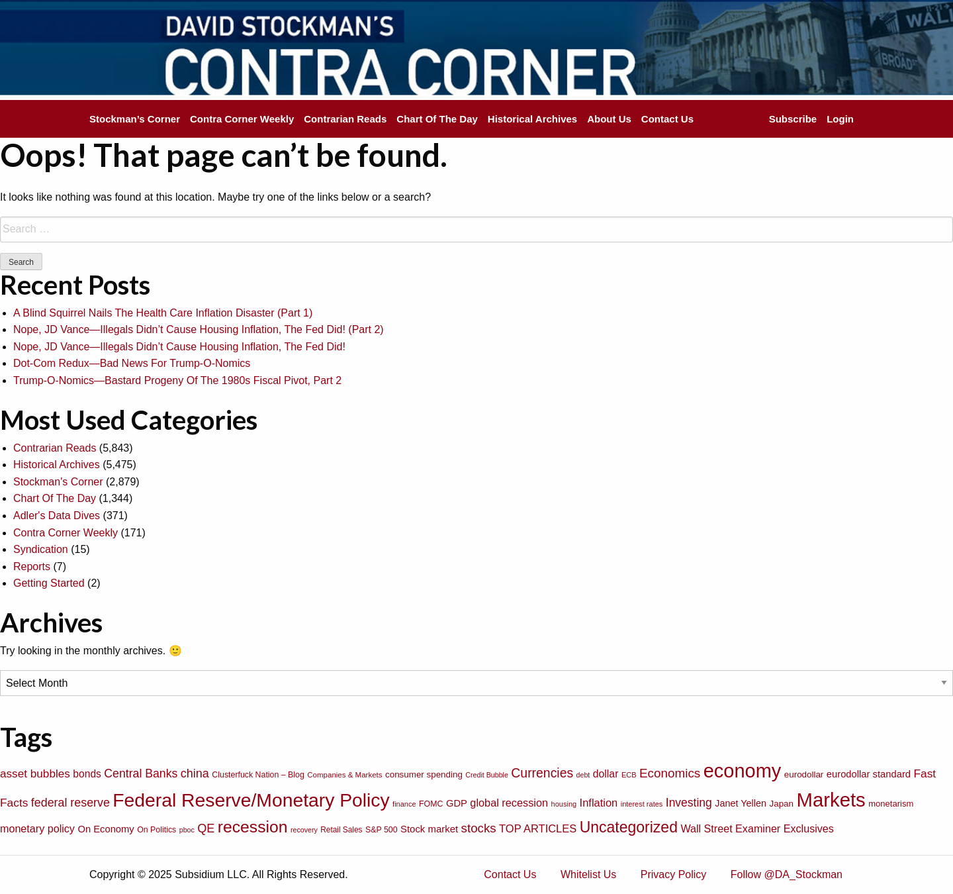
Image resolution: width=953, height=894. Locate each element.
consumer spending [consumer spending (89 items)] (424, 774)
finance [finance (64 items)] (404, 804)
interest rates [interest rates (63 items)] (642, 804)
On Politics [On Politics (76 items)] (156, 829)
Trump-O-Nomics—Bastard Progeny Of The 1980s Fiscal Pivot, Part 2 (177, 380)
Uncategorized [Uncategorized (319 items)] (629, 827)
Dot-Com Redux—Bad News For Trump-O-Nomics (131, 363)
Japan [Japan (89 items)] (782, 804)
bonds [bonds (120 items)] (87, 773)
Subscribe (793, 118)
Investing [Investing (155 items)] (689, 802)
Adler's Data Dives (56, 515)
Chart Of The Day (437, 118)
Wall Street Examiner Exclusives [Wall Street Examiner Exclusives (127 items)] (757, 828)
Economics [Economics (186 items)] (669, 773)
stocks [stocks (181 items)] (478, 828)
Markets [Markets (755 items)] (830, 800)
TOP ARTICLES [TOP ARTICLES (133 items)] (537, 828)
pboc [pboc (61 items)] (187, 830)
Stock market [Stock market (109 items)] (429, 828)
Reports (31, 566)
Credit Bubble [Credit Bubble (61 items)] (486, 775)
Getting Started (49, 583)
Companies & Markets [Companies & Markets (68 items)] (344, 775)
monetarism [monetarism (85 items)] (890, 804)
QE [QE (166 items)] (205, 828)
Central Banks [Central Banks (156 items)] (140, 773)
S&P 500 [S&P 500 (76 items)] (381, 829)
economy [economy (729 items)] (742, 770)
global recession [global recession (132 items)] (509, 803)
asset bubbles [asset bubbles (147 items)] (35, 773)
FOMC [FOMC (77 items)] (431, 804)
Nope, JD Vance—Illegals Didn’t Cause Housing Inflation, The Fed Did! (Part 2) (198, 329)
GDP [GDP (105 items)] (456, 803)
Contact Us (667, 118)
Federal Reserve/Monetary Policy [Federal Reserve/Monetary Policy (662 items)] (251, 800)
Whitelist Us (588, 874)
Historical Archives (532, 118)
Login (840, 118)
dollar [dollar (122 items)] (606, 773)
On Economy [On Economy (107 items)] (105, 829)
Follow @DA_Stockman (786, 874)
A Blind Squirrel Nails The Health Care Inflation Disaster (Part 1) (162, 313)
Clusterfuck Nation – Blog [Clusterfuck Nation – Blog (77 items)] (258, 774)
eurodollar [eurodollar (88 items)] (804, 774)
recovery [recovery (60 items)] (304, 830)
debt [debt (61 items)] (583, 775)
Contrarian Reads (345, 118)
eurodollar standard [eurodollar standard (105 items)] (869, 774)
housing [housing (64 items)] (564, 804)
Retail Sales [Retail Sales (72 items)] (341, 829)
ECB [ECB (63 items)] (629, 775)
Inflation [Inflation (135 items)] (599, 803)
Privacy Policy (674, 874)
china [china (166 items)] (195, 773)
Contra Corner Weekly (242, 118)
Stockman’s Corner (134, 118)
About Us (609, 118)
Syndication (40, 549)
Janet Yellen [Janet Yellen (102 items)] (740, 803)
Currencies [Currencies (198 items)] (542, 773)
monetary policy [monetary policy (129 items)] (37, 828)
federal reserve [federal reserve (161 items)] (70, 802)
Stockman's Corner (58, 481)
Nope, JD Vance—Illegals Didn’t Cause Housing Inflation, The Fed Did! (179, 346)
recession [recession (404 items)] (253, 827)
